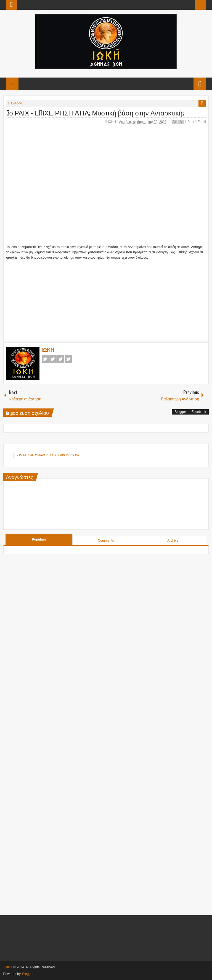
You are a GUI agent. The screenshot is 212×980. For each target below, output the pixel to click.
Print (189, 122)
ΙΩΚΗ (112, 122)
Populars (39, 539)
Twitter (53, 359)
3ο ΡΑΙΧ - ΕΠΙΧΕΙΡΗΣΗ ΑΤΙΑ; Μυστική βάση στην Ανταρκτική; (95, 112)
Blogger (180, 412)
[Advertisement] (89, 295)
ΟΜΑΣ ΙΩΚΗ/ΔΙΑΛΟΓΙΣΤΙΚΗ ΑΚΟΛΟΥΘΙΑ (48, 455)
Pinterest (68, 359)
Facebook (45, 359)
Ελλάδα (16, 103)
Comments (106, 540)
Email (200, 122)
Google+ (60, 359)
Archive (172, 540)
